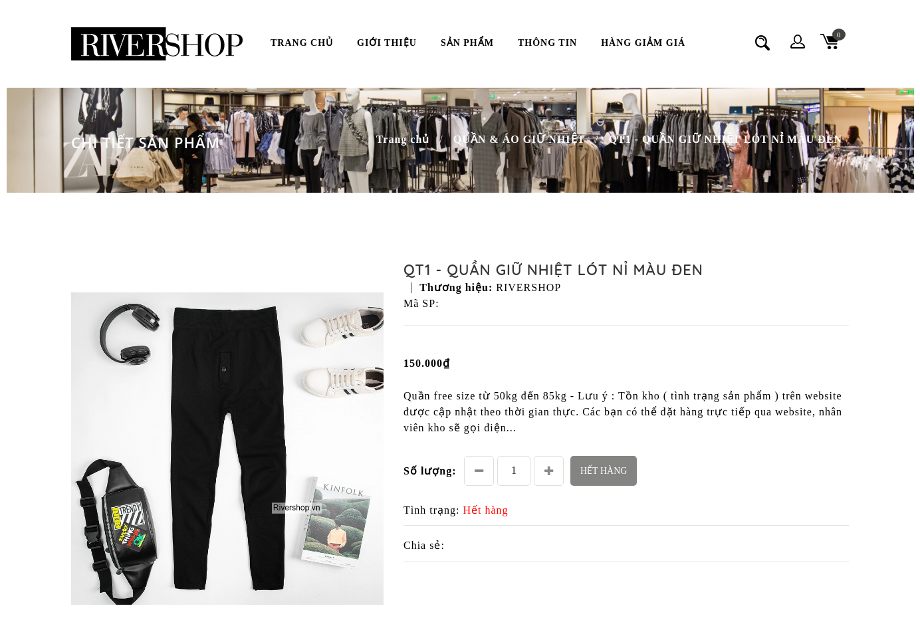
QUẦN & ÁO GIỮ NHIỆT (519, 139)
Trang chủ (302, 43)
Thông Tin (547, 43)
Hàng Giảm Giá (643, 43)
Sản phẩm (467, 43)
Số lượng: (430, 471)
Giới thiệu (387, 43)
